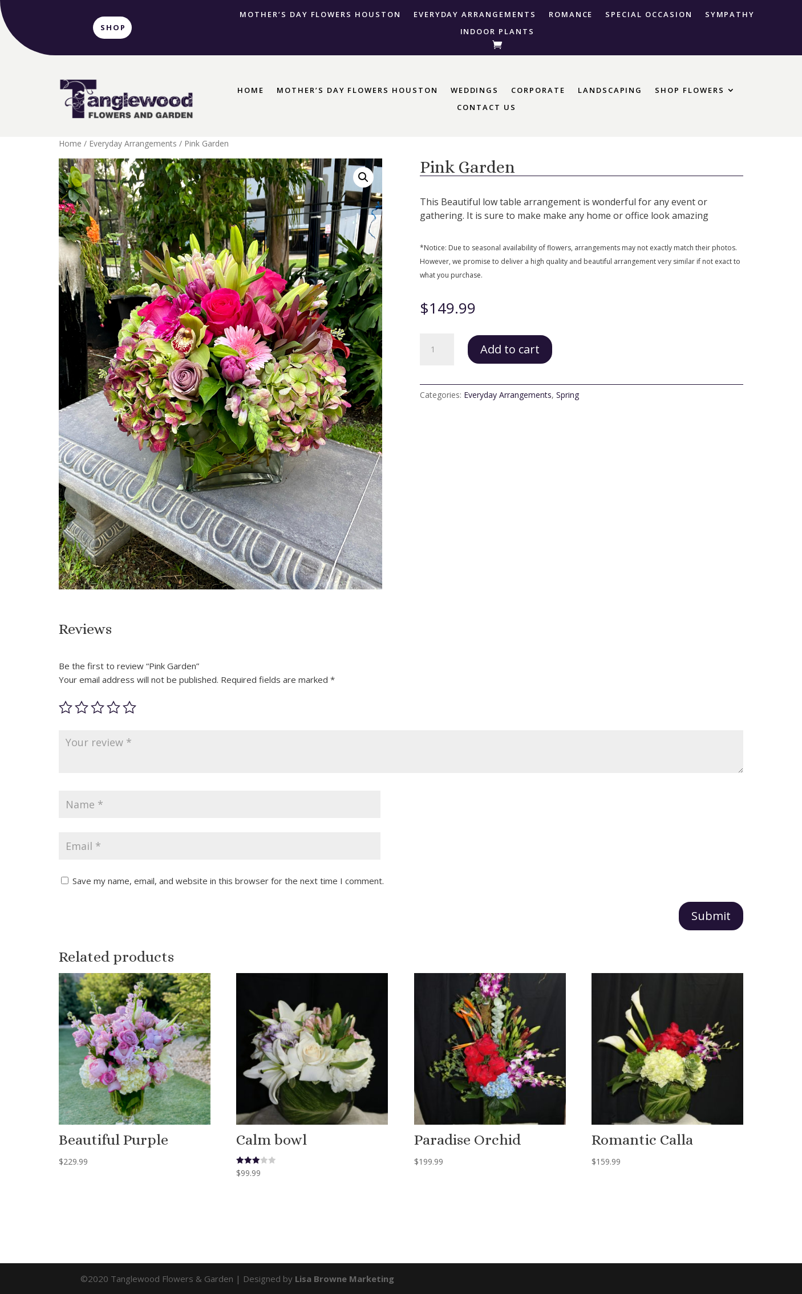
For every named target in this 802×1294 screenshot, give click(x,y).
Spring (567, 394)
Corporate (538, 90)
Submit (711, 915)
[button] (363, 177)
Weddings (475, 90)
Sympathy (730, 14)
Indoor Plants (497, 31)
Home (250, 90)
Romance (571, 14)
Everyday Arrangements (475, 14)
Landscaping (610, 90)
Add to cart (510, 349)
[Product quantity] (437, 349)
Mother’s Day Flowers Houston (320, 14)
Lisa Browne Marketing (344, 1278)
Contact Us (486, 107)
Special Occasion (648, 14)
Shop (113, 27)
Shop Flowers (689, 90)
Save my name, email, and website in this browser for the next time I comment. (228, 880)
